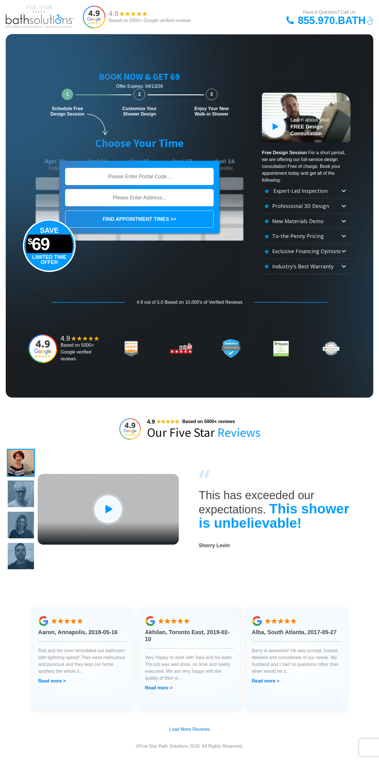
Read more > (52, 682)
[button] (21, 463)
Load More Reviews (189, 731)
